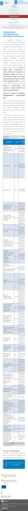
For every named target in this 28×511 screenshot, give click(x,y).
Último (22, 443)
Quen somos (13, 10)
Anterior (9, 443)
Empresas (14, 19)
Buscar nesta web (8, 28)
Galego (14, 5)
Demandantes (14, 16)
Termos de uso (14, 25)
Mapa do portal (22, 26)
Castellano (14, 7)
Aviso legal (13, 505)
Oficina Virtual (14, 13)
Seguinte (17, 443)
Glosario (22, 28)
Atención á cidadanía (6, 505)
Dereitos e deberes (6, 26)
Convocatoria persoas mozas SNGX (15, 464)
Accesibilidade (16, 28)
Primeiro (4, 443)
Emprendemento (14, 22)
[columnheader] (8, 142)
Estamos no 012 (14, 26)
